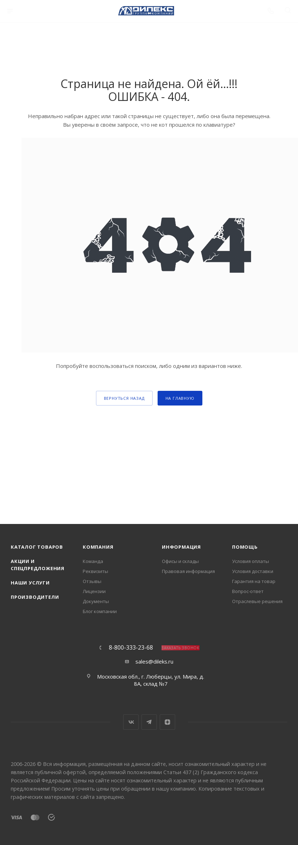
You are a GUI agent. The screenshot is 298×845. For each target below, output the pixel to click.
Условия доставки (252, 571)
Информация (181, 547)
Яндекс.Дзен (167, 722)
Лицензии (94, 591)
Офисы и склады (180, 561)
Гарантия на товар (253, 581)
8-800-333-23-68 (131, 647)
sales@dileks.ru (154, 661)
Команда (93, 561)
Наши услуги (30, 582)
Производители (35, 597)
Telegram (149, 722)
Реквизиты (95, 571)
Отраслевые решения (257, 601)
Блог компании (100, 611)
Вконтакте (131, 722)
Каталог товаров (37, 547)
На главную (179, 398)
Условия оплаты (250, 561)
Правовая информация (188, 571)
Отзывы (92, 581)
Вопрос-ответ (248, 591)
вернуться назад (124, 398)
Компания (98, 547)
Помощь (245, 547)
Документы (96, 601)
